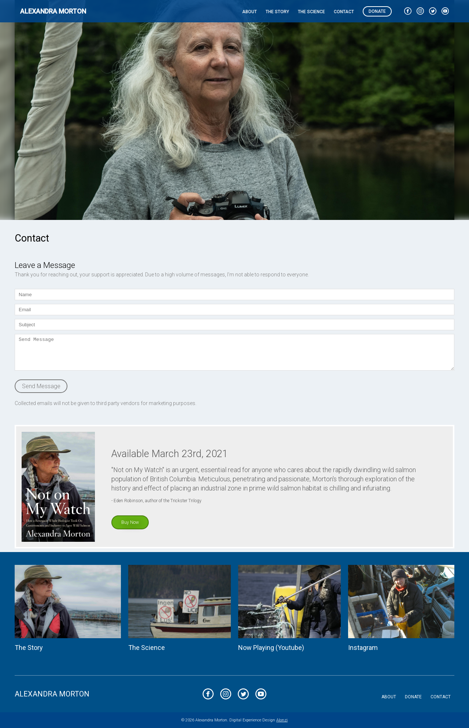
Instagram (363, 647)
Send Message (41, 386)
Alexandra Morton (53, 11)
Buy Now (130, 522)
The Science (311, 11)
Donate (377, 11)
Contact (344, 11)
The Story (277, 11)
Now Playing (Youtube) (271, 647)
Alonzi (282, 720)
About (249, 11)
